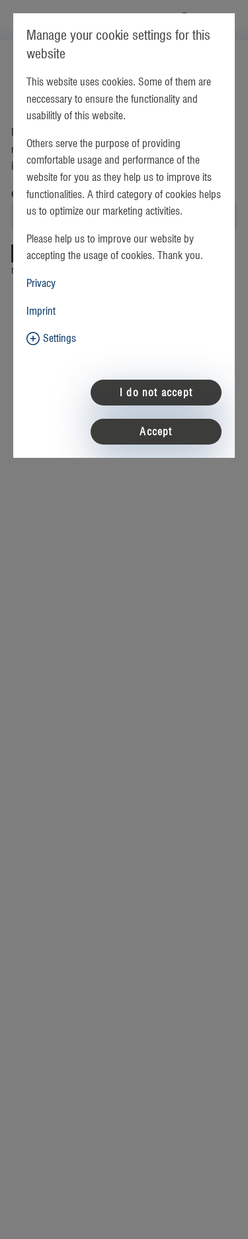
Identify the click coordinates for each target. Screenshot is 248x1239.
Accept (156, 432)
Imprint (41, 311)
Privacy (41, 283)
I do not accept (156, 393)
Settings (59, 338)
